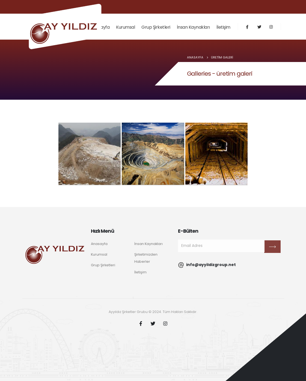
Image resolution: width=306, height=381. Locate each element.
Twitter (153, 323)
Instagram (165, 323)
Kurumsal (125, 27)
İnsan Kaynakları (193, 27)
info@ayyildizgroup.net (207, 265)
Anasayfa (99, 243)
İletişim (223, 27)
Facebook (141, 323)
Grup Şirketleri (155, 27)
